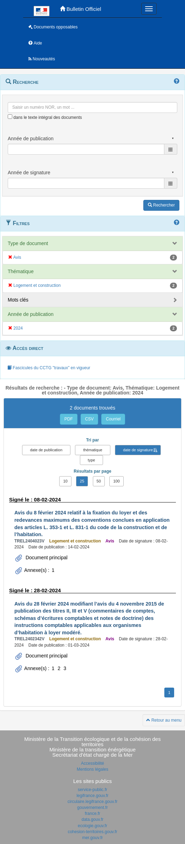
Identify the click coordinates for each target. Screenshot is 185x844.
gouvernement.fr (92, 807)
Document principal (46, 557)
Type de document (28, 243)
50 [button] (99, 481)
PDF (68, 419)
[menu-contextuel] (10, 116)
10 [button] (65, 481)
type (91, 460)
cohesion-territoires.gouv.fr (92, 831)
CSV (89, 419)
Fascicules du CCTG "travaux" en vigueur (48, 367)
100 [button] (116, 481)
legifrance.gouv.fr (92, 795)
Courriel (113, 419)
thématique (92, 450)
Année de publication (31, 314)
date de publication (46, 450)
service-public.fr (92, 789)
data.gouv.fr (92, 819)
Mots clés (18, 300)
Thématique (21, 271)
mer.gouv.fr (92, 837)
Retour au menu (163, 720)
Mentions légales (92, 769)
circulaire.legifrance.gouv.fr (93, 801)
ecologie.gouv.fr (92, 825)
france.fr (92, 813)
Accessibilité (92, 763)
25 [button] (82, 481)
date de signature (138, 450)
